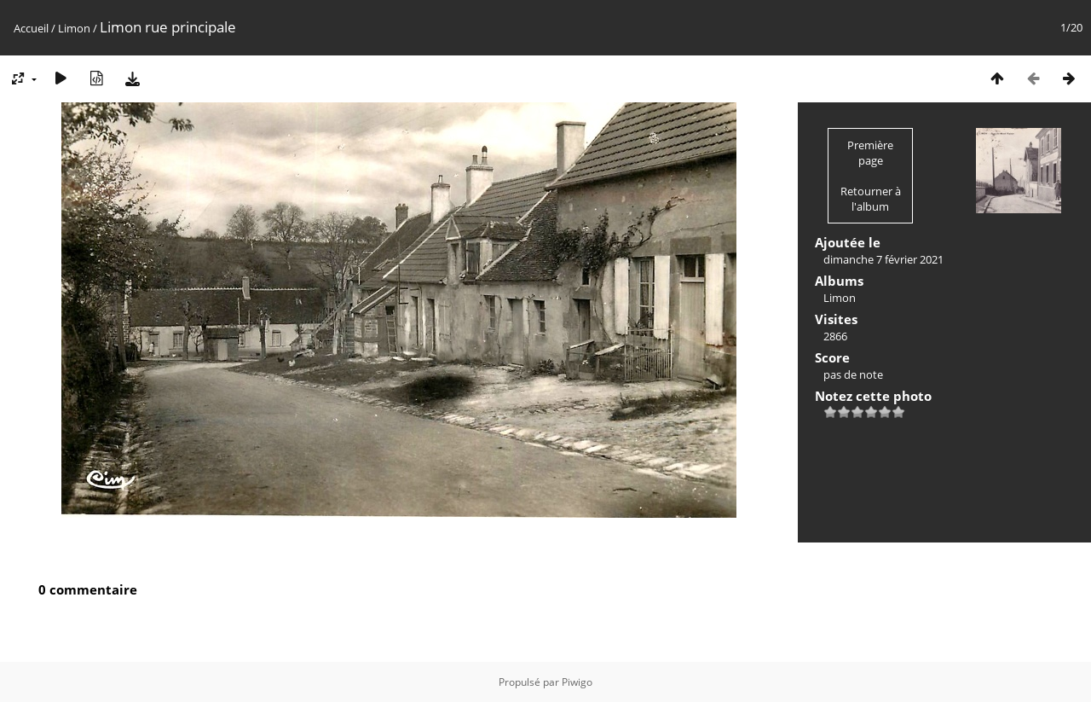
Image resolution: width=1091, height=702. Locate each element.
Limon (74, 28)
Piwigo (577, 682)
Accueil (31, 28)
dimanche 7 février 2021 (883, 259)
